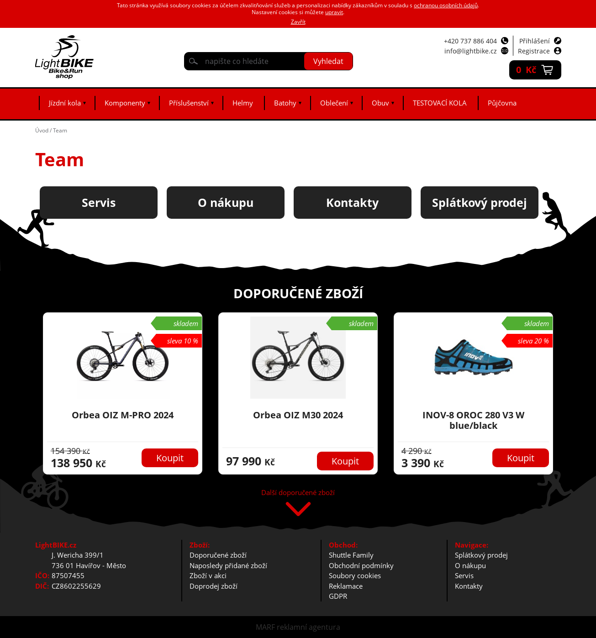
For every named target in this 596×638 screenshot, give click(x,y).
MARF (265, 627)
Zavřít (298, 22)
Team (60, 130)
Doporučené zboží (218, 554)
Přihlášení (534, 41)
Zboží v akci (208, 575)
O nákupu (470, 565)
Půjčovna (502, 102)
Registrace (534, 51)
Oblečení (334, 102)
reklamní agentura (308, 627)
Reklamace (346, 586)
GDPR (338, 596)
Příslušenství (189, 102)
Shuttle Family (351, 554)
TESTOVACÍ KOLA (440, 102)
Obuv (380, 102)
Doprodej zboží (213, 586)
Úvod (41, 130)
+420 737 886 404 (470, 41)
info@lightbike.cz (470, 51)
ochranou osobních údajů (446, 5)
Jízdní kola (65, 102)
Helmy (242, 102)
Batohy (285, 102)
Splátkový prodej (481, 554)
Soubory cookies (355, 575)
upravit (334, 12)
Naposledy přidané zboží (228, 565)
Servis (464, 575)
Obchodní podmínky (361, 565)
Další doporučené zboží (298, 493)
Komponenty (125, 102)
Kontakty (469, 586)
